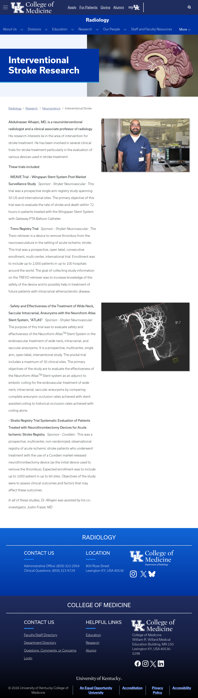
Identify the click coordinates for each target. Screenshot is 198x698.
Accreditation (132, 688)
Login (28, 658)
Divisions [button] (34, 29)
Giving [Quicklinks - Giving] (144, 7)
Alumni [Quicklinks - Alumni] (157, 7)
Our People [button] (111, 29)
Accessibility (181, 688)
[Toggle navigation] (5, 7)
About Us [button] (10, 29)
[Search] (190, 7)
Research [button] (85, 29)
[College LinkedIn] (161, 664)
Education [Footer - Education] (93, 635)
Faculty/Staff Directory (40, 635)
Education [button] (59, 29)
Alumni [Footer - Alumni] (91, 650)
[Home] (32, 7)
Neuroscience (51, 108)
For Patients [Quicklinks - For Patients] (128, 7)
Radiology (15, 108)
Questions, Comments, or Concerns (50, 650)
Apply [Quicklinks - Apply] (111, 7)
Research (32, 108)
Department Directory (40, 642)
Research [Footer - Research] (92, 642)
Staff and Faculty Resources (151, 29)
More (185, 29)
